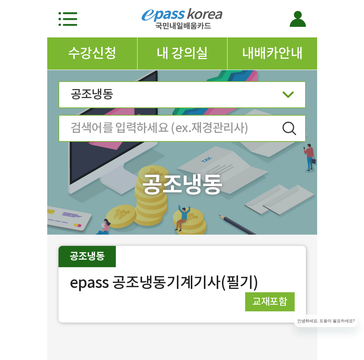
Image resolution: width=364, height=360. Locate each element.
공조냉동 (182, 96)
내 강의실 (182, 53)
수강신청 (92, 53)
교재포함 (270, 301)
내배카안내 (272, 53)
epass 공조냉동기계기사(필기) (164, 282)
